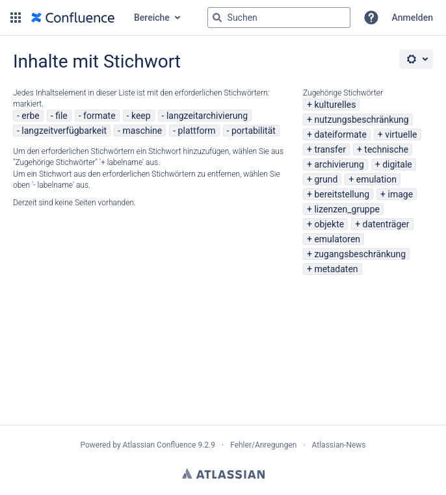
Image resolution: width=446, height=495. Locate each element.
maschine (143, 130)
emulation (376, 179)
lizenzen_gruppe (347, 209)
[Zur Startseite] (73, 17)
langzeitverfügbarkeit (64, 130)
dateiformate (340, 134)
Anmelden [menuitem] (412, 17)
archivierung (338, 164)
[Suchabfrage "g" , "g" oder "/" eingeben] (278, 17)
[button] (16, 18)
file (61, 115)
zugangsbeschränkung (360, 254)
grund (325, 179)
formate (99, 115)
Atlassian (223, 473)
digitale (397, 164)
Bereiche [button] (152, 17)
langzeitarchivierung (207, 115)
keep (141, 115)
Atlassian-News (339, 445)
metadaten (336, 269)
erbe (30, 115)
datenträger (386, 224)
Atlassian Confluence (159, 445)
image (400, 194)
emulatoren (337, 239)
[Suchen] (217, 17)
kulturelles (335, 104)
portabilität (253, 130)
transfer (330, 149)
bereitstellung (341, 194)
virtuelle (401, 134)
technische (386, 149)
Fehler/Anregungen (263, 445)
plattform (197, 130)
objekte (329, 224)
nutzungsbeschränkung (361, 119)
